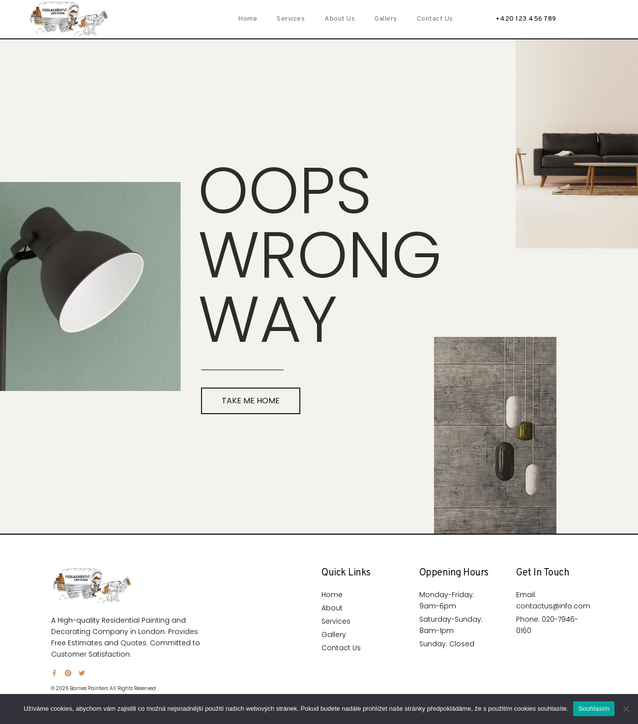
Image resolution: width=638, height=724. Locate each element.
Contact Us (435, 19)
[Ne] (626, 709)
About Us (339, 19)
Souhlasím (593, 708)
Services (291, 19)
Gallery (386, 19)
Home (247, 19)
